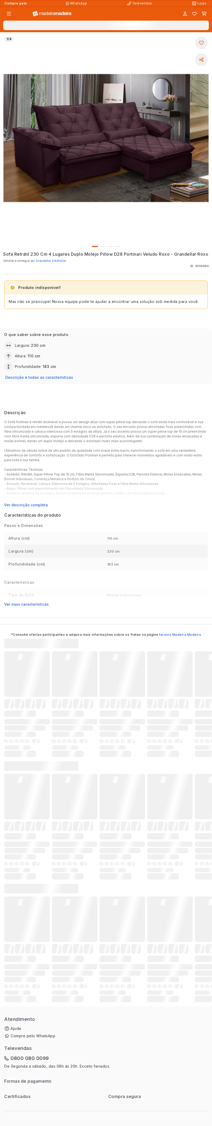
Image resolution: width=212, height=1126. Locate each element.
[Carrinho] (204, 13)
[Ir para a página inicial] (52, 14)
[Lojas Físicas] (200, 3)
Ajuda (16, 1028)
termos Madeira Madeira (180, 635)
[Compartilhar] (201, 59)
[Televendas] (140, 3)
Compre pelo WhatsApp (33, 1036)
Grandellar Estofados (51, 260)
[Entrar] (185, 13)
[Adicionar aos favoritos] (201, 42)
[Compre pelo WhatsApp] (77, 3)
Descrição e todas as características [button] (39, 377)
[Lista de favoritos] (194, 13)
